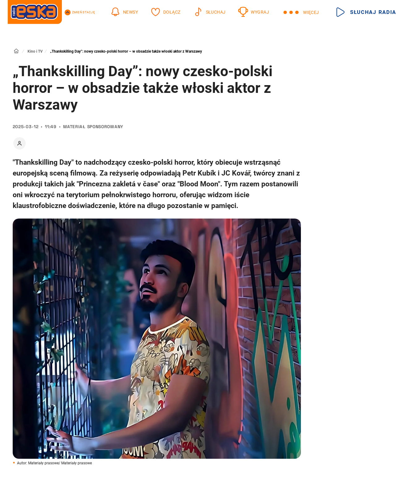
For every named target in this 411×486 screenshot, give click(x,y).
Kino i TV (35, 51)
